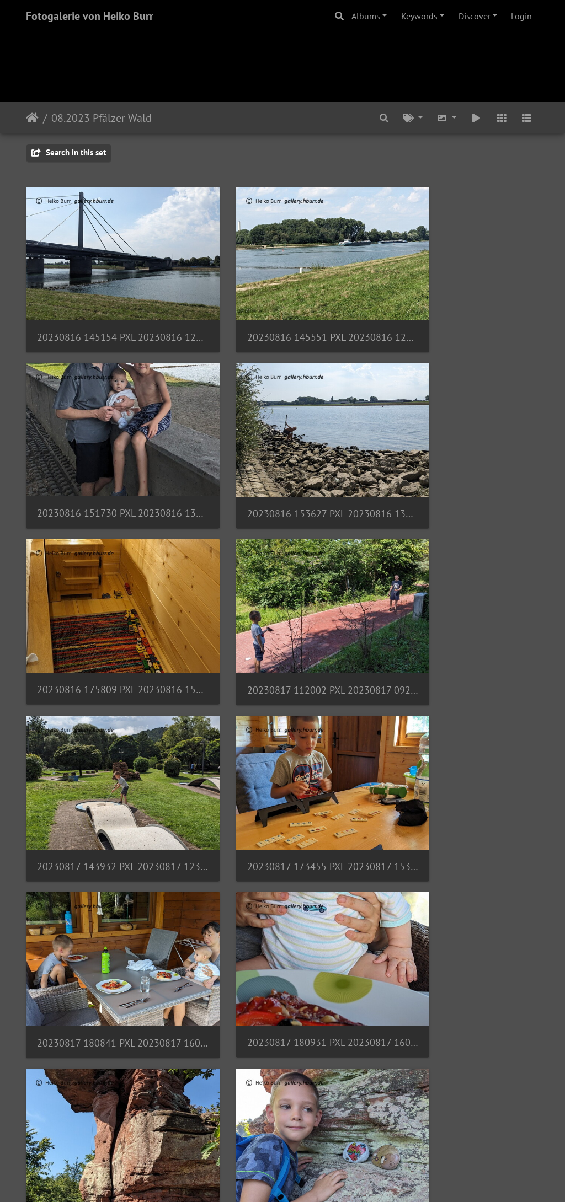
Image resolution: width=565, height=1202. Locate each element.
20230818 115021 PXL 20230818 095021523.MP (282, 927)
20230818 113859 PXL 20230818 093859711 (106, 926)
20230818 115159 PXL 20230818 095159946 (459, 927)
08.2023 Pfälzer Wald (101, 118)
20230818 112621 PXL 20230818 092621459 (459, 774)
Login (521, 16)
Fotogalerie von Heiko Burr (89, 16)
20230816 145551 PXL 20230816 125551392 (282, 314)
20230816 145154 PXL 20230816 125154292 (106, 314)
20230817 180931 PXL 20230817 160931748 (106, 773)
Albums (365, 16)
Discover (475, 16)
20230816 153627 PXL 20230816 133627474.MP (106, 467)
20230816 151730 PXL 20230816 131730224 (459, 314)
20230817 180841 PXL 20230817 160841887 (459, 620)
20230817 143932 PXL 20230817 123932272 (106, 620)
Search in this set (68, 152)
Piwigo (305, 1178)
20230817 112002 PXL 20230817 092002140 (459, 467)
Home (32, 118)
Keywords (419, 16)
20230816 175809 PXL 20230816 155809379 (282, 467)
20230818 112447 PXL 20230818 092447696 (282, 773)
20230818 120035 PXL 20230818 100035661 (106, 1080)
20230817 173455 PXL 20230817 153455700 (282, 620)
